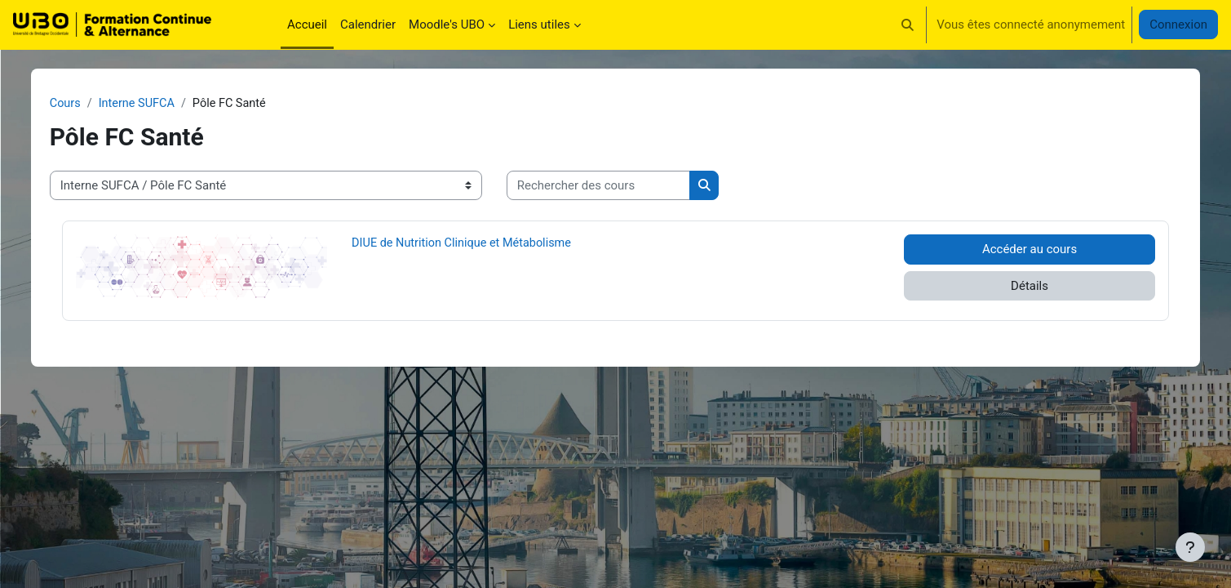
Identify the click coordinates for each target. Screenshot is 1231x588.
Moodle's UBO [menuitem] (447, 24)
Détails (1002, 286)
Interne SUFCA (176, 103)
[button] (908, 24)
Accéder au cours (1001, 250)
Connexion (1178, 24)
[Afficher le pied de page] (1190, 547)
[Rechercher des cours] (635, 187)
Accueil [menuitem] (307, 24)
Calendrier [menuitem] (368, 24)
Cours (102, 103)
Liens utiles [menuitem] (539, 24)
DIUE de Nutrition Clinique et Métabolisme (484, 243)
